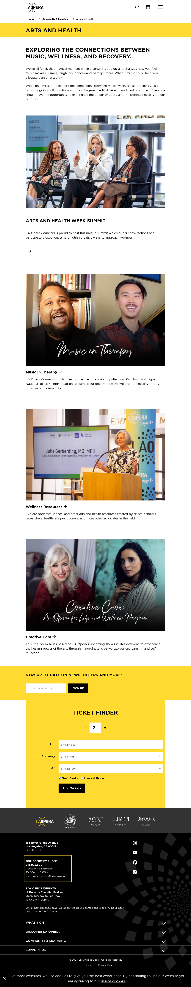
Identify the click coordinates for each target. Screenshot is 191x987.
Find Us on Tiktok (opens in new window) (135, 872)
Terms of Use (84, 965)
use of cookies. (113, 981)
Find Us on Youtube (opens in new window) (135, 852)
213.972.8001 (34, 864)
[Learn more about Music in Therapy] (95, 372)
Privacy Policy (106, 965)
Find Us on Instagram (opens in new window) (135, 843)
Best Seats (70, 778)
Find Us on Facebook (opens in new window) (135, 862)
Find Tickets (71, 788)
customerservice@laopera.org (45, 876)
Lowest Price (94, 778)
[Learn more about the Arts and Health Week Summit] (28, 251)
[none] (95, 637)
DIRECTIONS (34, 850)
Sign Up (78, 688)
